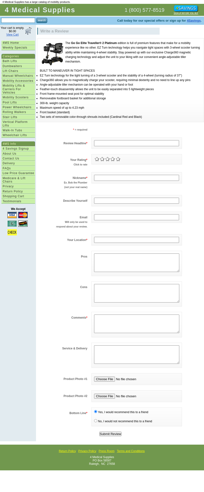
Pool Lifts (10, 102)
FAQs (7, 168)
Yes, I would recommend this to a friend (121, 426)
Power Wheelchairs (17, 107)
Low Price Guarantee (18, 173)
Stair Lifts (10, 117)
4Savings (194, 20)
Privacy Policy (87, 465)
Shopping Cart (13, 196)
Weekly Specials (15, 47)
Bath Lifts (10, 61)
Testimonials (12, 201)
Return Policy (13, 191)
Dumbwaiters (12, 66)
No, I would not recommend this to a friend (123, 435)
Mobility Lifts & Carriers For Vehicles (14, 89)
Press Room (106, 465)
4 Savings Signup (16, 148)
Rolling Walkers (14, 112)
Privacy (8, 186)
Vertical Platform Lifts (15, 123)
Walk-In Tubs (12, 130)
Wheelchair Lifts (15, 135)
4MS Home (11, 42)
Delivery (9, 163)
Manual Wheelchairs (18, 75)
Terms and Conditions (131, 465)
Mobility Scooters (16, 97)
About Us (9, 153)
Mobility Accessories (18, 80)
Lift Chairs (10, 71)
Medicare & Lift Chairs (14, 180)
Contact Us (11, 158)
